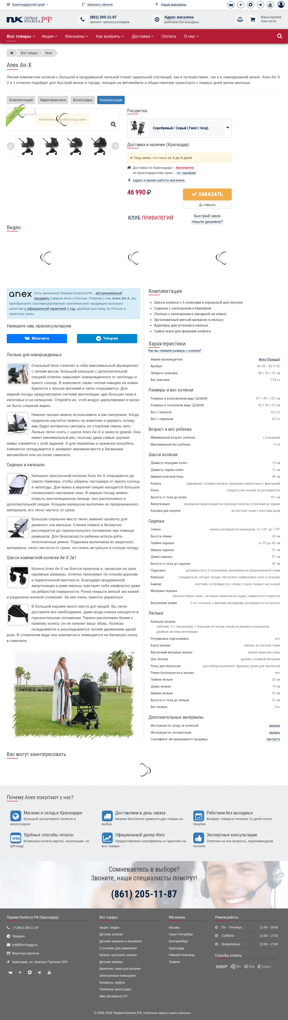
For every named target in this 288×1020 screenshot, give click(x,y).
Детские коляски (111, 934)
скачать (274, 725)
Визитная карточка (25, 953)
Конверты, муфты (112, 982)
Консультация (111, 100)
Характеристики (53, 100)
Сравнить (207, 205)
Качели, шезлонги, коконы (118, 955)
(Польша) (269, 359)
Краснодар (176, 948)
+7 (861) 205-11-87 (25, 928)
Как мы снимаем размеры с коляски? (174, 351)
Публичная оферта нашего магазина (167, 1013)
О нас (191, 36)
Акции (49, 36)
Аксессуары (82, 100)
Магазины (76, 36)
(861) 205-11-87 (103, 17)
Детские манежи (111, 962)
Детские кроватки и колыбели (120, 941)
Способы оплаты (228, 955)
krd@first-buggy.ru (24, 945)
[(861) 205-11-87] (83, 20)
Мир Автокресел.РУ (113, 996)
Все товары (108, 917)
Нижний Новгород (181, 955)
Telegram (18, 936)
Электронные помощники (117, 975)
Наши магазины (173, 4)
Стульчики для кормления (118, 948)
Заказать (207, 194)
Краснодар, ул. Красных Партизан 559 (39, 962)
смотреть (273, 739)
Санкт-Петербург (181, 934)
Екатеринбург (178, 941)
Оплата (169, 36)
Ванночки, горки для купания (120, 968)
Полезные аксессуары (115, 989)
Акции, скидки (109, 927)
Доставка (143, 36)
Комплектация (21, 100)
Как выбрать (110, 36)
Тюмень (174, 962)
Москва (174, 927)
